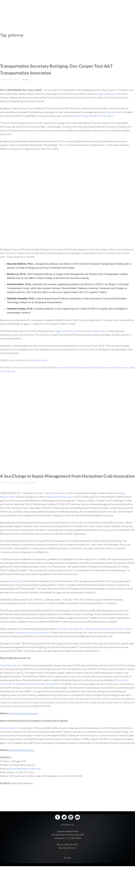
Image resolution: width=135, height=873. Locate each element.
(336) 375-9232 (71, 851)
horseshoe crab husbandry (70, 635)
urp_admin (26, 79)
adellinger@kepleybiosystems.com (23, 775)
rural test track (97, 331)
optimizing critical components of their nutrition (108, 635)
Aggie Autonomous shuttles (69, 331)
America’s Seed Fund (10, 734)
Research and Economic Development (72, 367)
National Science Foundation (60, 503)
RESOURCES (118, 11)
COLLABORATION (84, 11)
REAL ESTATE (69, 11)
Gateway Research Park (109, 93)
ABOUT (58, 11)
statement (16, 588)
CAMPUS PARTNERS (102, 11)
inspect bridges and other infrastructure (94, 115)
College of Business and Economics (108, 367)
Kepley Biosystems (54, 499)
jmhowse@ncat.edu (37, 360)
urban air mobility (114, 112)
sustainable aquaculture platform (33, 639)
